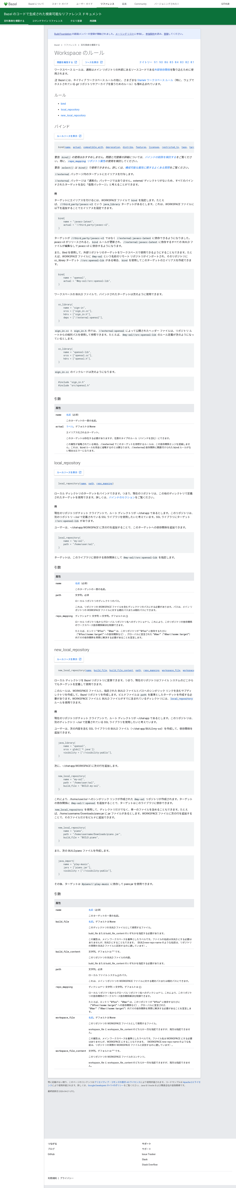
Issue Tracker (149, 1154)
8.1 (192, 62)
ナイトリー (145, 62)
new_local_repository (73, 115)
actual (77, 147)
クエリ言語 (76, 21)
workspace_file (171, 670)
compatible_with (93, 147)
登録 (166, 34)
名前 (68, 415)
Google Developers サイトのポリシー (106, 1085)
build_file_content (121, 670)
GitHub (225, 4)
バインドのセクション (122, 497)
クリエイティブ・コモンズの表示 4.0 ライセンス (117, 1082)
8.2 (187, 62)
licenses (154, 147)
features (141, 147)
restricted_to (170, 147)
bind (63, 103)
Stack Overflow (150, 1164)
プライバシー (67, 1178)
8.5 (171, 62)
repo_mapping (104, 483)
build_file (100, 670)
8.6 (166, 62)
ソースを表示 (94, 62)
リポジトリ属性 (86, 161)
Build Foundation (62, 34)
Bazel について (36, 4)
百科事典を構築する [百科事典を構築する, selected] (14, 21)
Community (140, 4)
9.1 (155, 62)
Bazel (57, 45)
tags (184, 147)
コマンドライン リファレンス (47, 21)
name (67, 147)
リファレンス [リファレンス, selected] (107, 4)
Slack (145, 1159)
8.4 (176, 62)
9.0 (161, 62)
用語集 (93, 21)
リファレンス (70, 45)
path (91, 483)
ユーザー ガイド (84, 4)
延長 (124, 4)
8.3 (182, 62)
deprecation (113, 147)
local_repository (70, 109)
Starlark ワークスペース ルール (155, 80)
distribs (128, 147)
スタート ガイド (60, 4)
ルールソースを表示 (69, 135)
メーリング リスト (124, 34)
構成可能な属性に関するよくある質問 (147, 167)
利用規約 (52, 1178)
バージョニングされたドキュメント (172, 4)
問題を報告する (67, 62)
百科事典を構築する (90, 45)
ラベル (69, 426)
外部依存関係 (162, 69)
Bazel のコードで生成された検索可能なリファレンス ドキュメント (53, 14)
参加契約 (150, 34)
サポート (146, 1149)
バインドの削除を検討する (160, 157)
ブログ (51, 1149)
